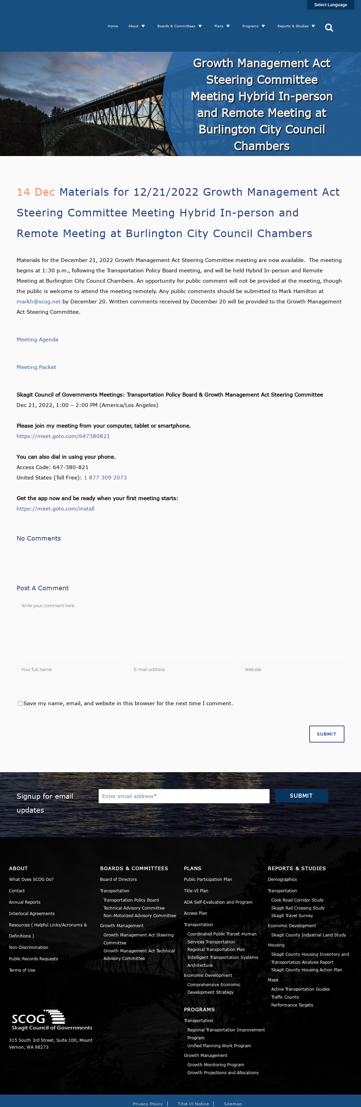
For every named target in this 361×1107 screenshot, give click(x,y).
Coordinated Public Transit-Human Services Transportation (222, 913)
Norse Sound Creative (280, 1098)
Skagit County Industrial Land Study (308, 910)
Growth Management (122, 901)
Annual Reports (24, 877)
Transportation (114, 866)
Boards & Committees (179, 14)
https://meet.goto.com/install (56, 484)
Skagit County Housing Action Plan (306, 945)
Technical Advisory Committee (134, 883)
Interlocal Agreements (32, 889)
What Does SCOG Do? (31, 855)
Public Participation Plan (208, 855)
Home (115, 14)
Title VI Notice (193, 1079)
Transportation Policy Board (131, 875)
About (136, 14)
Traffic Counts (285, 972)
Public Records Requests (33, 934)
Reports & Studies (295, 14)
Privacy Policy (148, 1079)
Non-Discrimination (28, 923)
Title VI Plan (196, 866)
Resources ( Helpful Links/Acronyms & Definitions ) (48, 906)
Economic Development (208, 951)
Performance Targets (292, 980)
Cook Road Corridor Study (297, 875)
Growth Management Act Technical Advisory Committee (139, 930)
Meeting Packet (36, 343)
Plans (221, 14)
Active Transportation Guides (300, 964)
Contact (17, 866)
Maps (273, 955)
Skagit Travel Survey (292, 891)
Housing (276, 920)
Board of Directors (118, 855)
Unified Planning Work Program (219, 1021)
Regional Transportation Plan (216, 925)
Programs (253, 14)
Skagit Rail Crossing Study (298, 883)
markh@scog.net (39, 277)
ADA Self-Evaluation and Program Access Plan (218, 883)
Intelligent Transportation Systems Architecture (222, 937)
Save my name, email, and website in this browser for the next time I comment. (128, 679)
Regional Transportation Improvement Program (226, 1009)
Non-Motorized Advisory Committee (140, 891)
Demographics (282, 855)
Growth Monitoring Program (215, 1040)
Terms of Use (22, 945)
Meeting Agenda (37, 315)
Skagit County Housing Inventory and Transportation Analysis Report (310, 934)
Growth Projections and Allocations (222, 1048)
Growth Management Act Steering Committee (139, 914)
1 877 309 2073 (105, 453)
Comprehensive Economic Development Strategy (213, 964)
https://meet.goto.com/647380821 (63, 412)
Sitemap (233, 1079)
